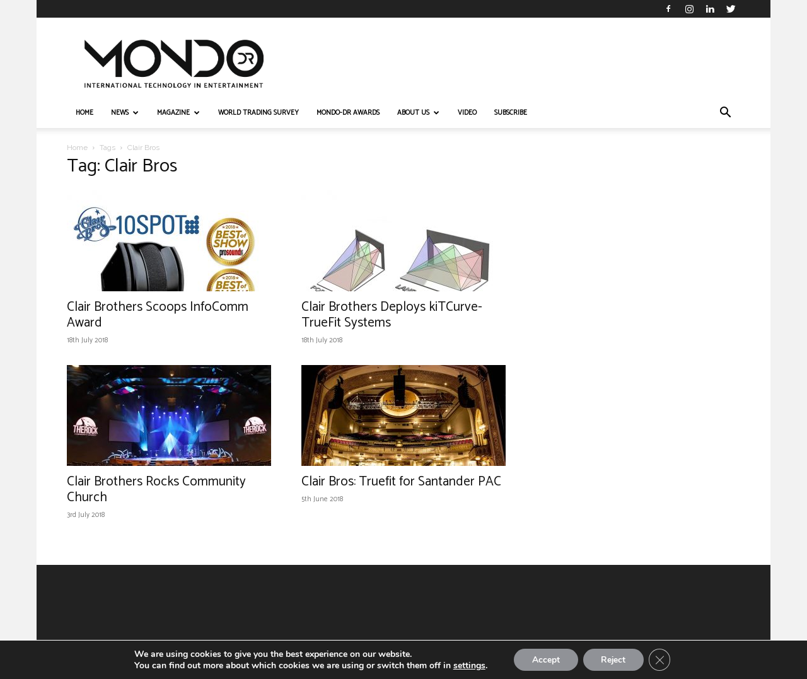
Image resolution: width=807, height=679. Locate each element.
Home (77, 147)
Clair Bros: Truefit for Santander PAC (401, 481)
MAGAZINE (178, 113)
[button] (725, 114)
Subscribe (510, 113)
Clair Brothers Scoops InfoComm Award (157, 315)
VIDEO (467, 113)
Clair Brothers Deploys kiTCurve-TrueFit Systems (391, 315)
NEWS (125, 113)
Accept (544, 659)
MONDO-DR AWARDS (348, 113)
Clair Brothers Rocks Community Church (156, 489)
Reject (613, 659)
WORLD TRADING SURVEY (258, 113)
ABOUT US (418, 113)
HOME (84, 113)
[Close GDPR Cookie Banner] (661, 659)
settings (467, 665)
